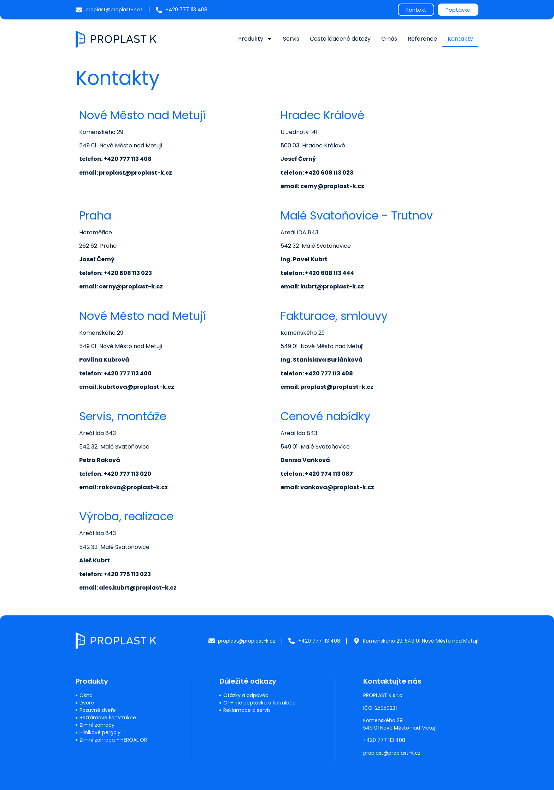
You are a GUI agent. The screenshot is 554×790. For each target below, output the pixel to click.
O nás (389, 39)
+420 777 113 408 (384, 740)
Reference (422, 39)
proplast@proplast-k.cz (391, 752)
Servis (291, 39)
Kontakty (460, 39)
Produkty (255, 39)
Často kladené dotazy (340, 39)
